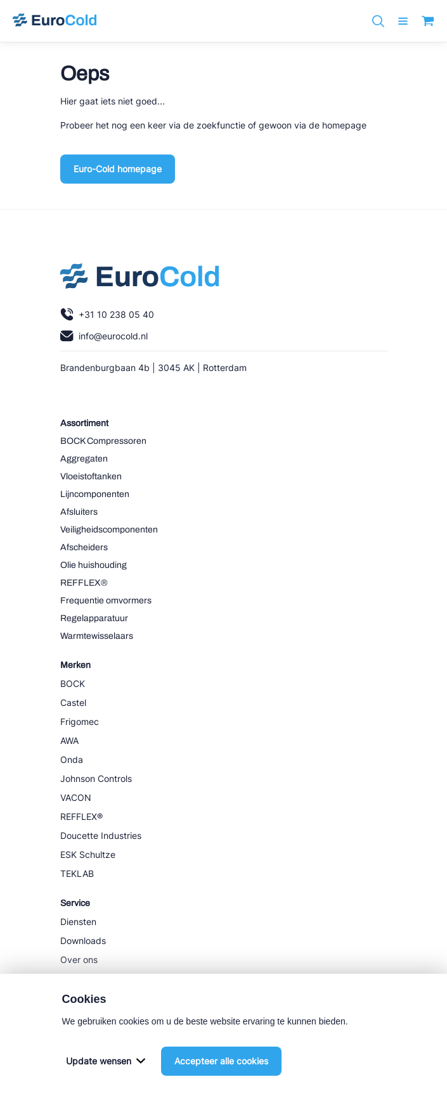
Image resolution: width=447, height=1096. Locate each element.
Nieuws (75, 978)
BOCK (72, 683)
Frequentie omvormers (106, 600)
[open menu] (402, 21)
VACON (75, 797)
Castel (73, 702)
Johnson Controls (96, 778)
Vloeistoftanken (91, 476)
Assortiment (84, 423)
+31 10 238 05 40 (107, 314)
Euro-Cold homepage (118, 168)
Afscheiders (84, 547)
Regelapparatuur (94, 618)
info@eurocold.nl (104, 336)
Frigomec (79, 721)
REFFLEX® (84, 583)
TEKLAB (77, 873)
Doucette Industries (100, 835)
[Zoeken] (378, 21)
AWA (69, 740)
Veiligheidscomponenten (109, 529)
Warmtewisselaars (96, 636)
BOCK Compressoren (103, 441)
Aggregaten (84, 458)
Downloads (83, 940)
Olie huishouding (93, 565)
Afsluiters (79, 512)
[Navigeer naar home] (54, 20)
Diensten (78, 921)
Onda (71, 759)
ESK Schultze (87, 854)
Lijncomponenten (94, 494)
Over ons (79, 959)
